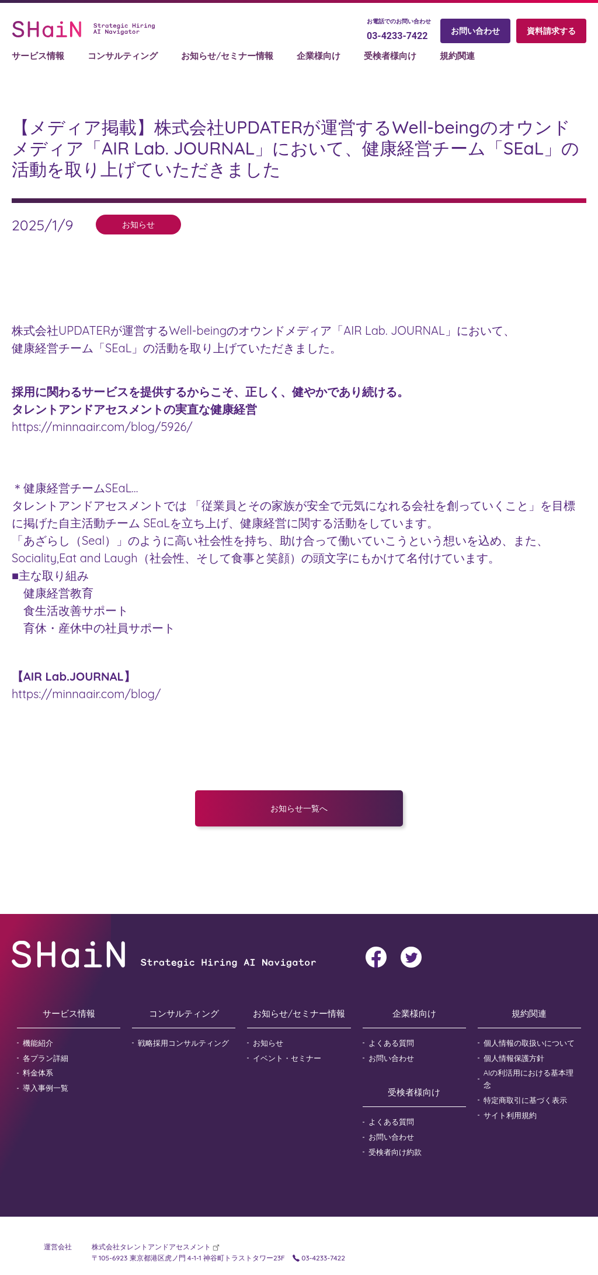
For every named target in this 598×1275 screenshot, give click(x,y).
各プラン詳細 (45, 1058)
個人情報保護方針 (514, 1058)
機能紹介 (38, 1043)
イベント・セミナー (287, 1058)
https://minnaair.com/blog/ (86, 693)
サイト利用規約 (510, 1115)
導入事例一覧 (45, 1087)
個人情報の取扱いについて (529, 1043)
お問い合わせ (475, 31)
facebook (376, 957)
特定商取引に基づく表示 (525, 1100)
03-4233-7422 (397, 36)
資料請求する (551, 31)
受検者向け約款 (395, 1152)
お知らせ (268, 1043)
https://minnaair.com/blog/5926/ (102, 426)
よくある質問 (391, 1043)
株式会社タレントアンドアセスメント (152, 1246)
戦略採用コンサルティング (183, 1043)
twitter (411, 957)
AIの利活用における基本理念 (529, 1079)
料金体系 (38, 1072)
